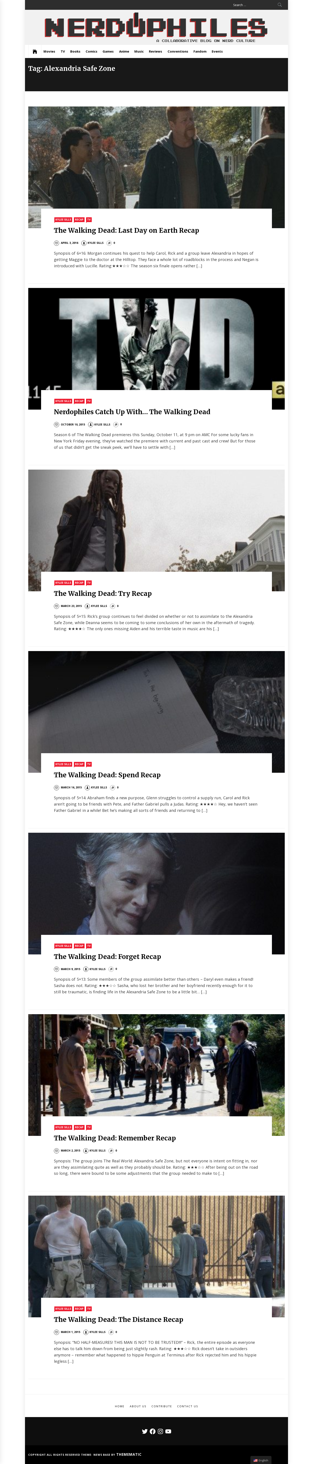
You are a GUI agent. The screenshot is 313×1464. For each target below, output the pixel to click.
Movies (49, 51)
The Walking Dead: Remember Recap (115, 1138)
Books (75, 51)
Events (217, 51)
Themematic (129, 1454)
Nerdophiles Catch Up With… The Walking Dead (132, 412)
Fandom (199, 51)
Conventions (178, 51)
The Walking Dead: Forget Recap (107, 956)
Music (139, 51)
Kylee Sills (63, 219)
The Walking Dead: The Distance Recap (118, 1319)
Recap (79, 219)
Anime (124, 51)
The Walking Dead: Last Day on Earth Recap (126, 230)
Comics (91, 51)
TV (63, 51)
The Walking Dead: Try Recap (103, 593)
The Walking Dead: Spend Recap (107, 775)
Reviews (155, 51)
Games (108, 51)
